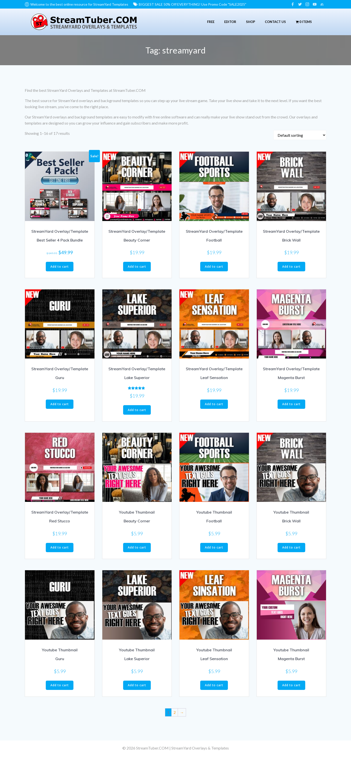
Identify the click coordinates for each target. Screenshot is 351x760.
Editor (229, 20)
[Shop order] (299, 133)
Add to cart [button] (59, 265)
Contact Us (273, 20)
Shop (249, 20)
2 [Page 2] (175, 710)
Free (209, 20)
